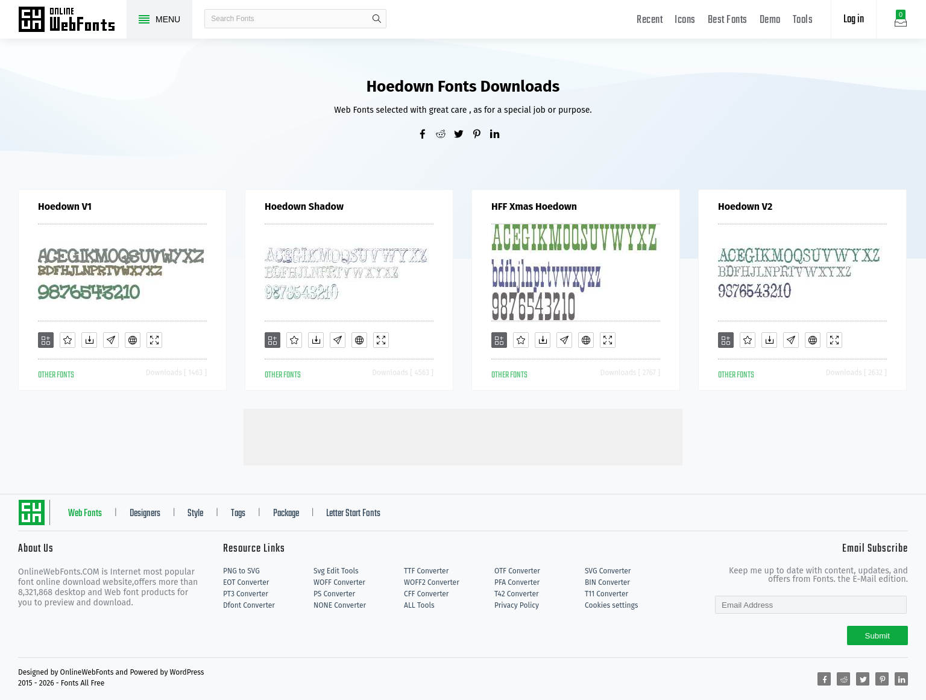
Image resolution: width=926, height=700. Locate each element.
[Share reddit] (445, 135)
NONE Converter (339, 605)
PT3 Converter (245, 594)
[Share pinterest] (481, 135)
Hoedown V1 (65, 206)
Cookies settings (611, 605)
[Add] (46, 340)
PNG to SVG (241, 571)
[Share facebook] (427, 135)
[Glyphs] (111, 340)
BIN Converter (607, 582)
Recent (650, 20)
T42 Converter (516, 594)
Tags (238, 514)
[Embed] (132, 340)
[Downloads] (89, 340)
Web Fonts (85, 514)
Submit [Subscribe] (877, 635)
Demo (770, 20)
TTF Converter (426, 571)
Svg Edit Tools (336, 571)
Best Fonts (728, 20)
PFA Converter (517, 582)
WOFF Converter (339, 582)
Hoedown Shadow (304, 206)
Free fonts (72, 20)
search (377, 19)
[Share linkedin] (499, 135)
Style (195, 514)
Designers (145, 514)
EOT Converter (246, 582)
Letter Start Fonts (353, 514)
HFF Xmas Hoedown (534, 206)
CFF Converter (426, 594)
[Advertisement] (463, 436)
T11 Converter (606, 594)
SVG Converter (608, 571)
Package (286, 514)
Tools (803, 20)
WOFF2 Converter (431, 582)
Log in (853, 19)
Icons (685, 20)
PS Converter (334, 594)
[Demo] (154, 340)
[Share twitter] (463, 135)
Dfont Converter (249, 605)
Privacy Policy (516, 605)
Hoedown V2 (745, 206)
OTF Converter (517, 571)
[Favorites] (67, 340)
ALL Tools (419, 605)
